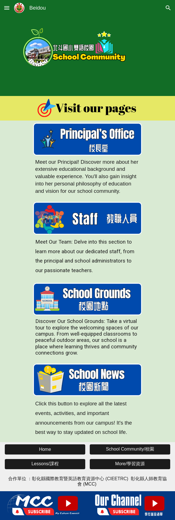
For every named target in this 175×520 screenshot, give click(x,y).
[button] (7, 8)
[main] (87, 177)
